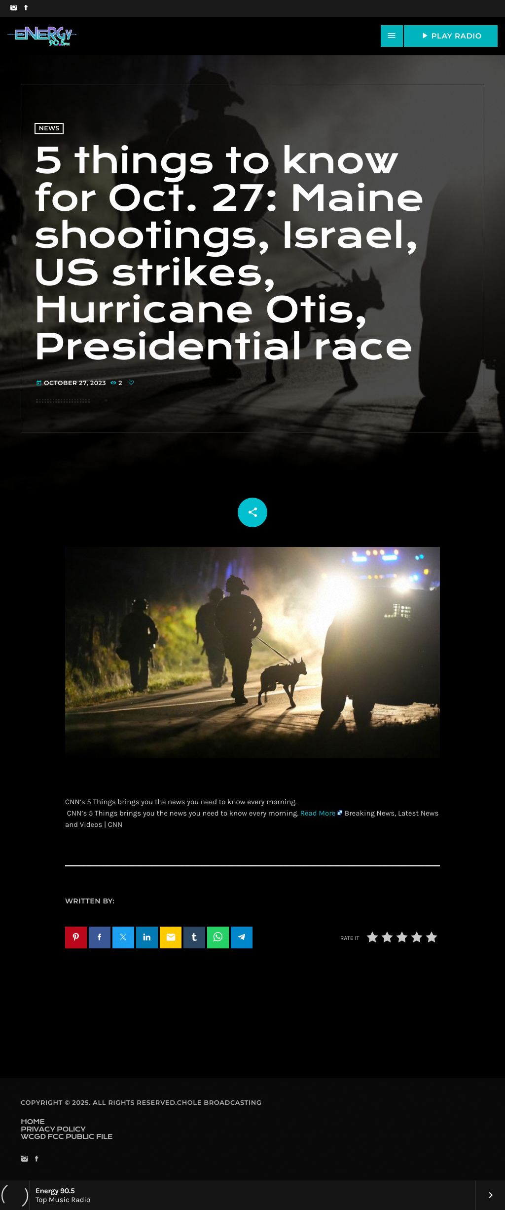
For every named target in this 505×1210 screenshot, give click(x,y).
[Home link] (41, 36)
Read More (318, 813)
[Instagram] (13, 8)
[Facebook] (26, 8)
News (49, 128)
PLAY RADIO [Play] (451, 35)
